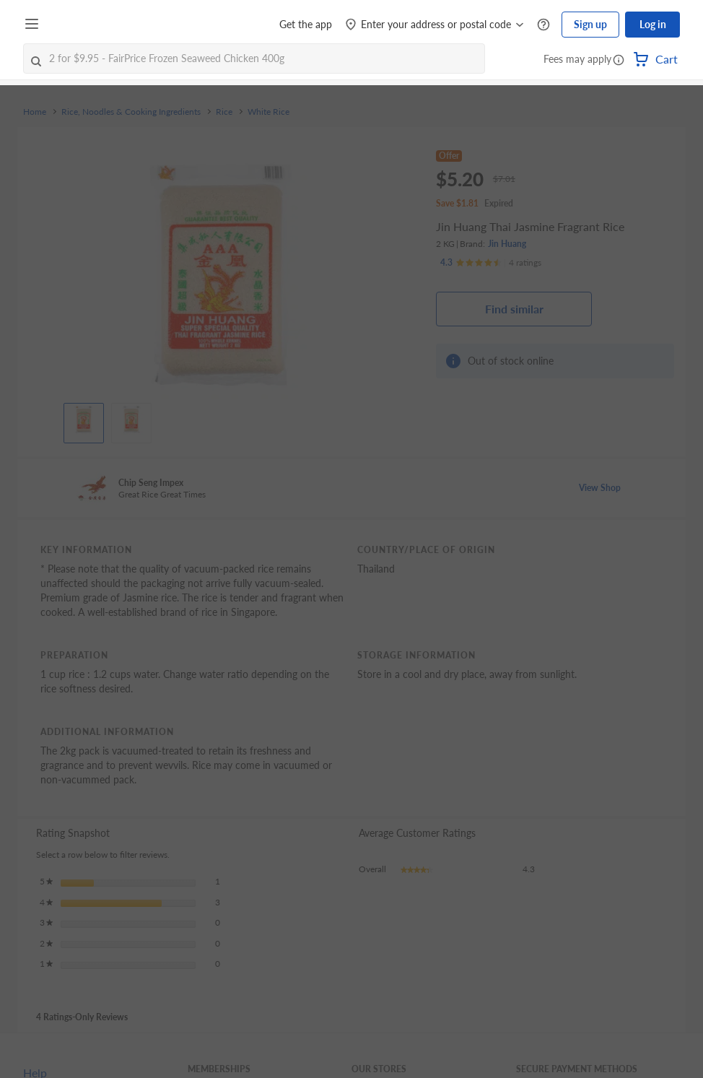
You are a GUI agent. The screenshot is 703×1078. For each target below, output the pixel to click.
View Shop (600, 487)
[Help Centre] (543, 25)
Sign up (590, 24)
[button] (618, 60)
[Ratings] (491, 263)
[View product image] (83, 419)
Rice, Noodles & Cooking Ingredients (131, 112)
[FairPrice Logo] (86, 24)
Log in (652, 24)
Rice (224, 112)
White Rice (268, 112)
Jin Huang (507, 243)
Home (34, 112)
